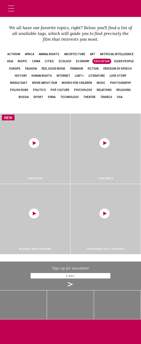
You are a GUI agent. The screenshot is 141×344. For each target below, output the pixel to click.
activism (13, 54)
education (102, 61)
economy (82, 61)
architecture (74, 54)
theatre (89, 97)
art (92, 54)
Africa (29, 54)
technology (69, 97)
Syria (51, 97)
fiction (93, 68)
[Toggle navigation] (11, 8)
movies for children (77, 83)
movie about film (44, 83)
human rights (41, 76)
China (36, 61)
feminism (76, 68)
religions (123, 90)
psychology (83, 90)
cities (49, 61)
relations (104, 90)
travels (106, 97)
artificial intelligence (117, 54)
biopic (22, 61)
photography (120, 83)
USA (119, 97)
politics (39, 90)
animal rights (49, 54)
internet (63, 76)
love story (118, 76)
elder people (124, 61)
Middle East (19, 83)
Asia (10, 61)
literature (97, 76)
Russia (24, 97)
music (101, 83)
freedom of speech (117, 68)
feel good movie (53, 68)
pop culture (60, 90)
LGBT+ (79, 76)
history (21, 76)
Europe (14, 68)
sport (38, 97)
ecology (65, 61)
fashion (31, 68)
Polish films (19, 90)
